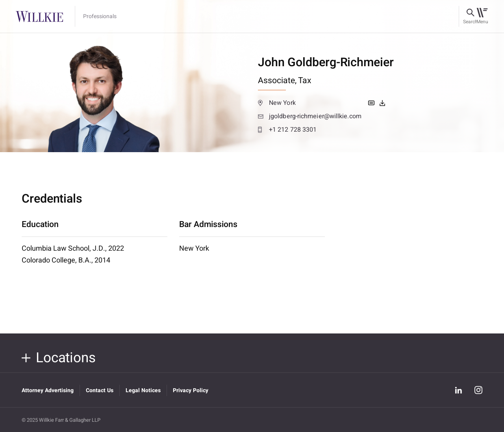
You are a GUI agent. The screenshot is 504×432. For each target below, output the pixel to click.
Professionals (100, 16)
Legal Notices (143, 390)
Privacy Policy (190, 390)
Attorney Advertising (48, 390)
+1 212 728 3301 (287, 130)
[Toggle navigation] (482, 16)
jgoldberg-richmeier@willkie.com (309, 116)
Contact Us (99, 390)
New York (277, 103)
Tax (304, 80)
